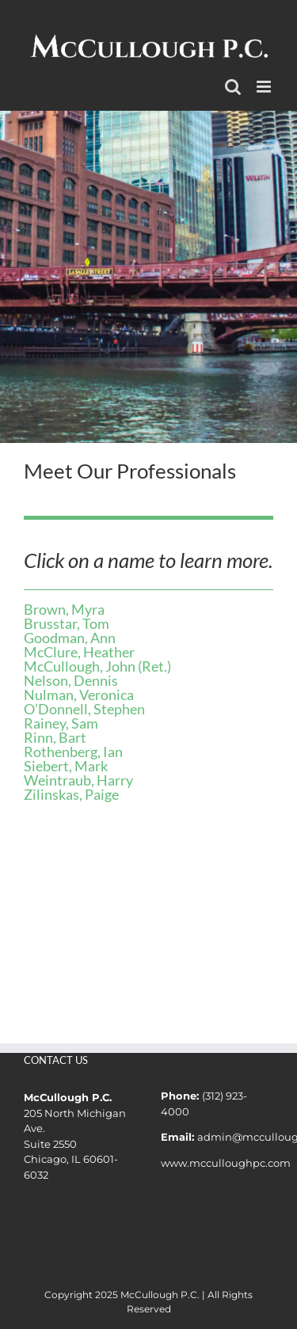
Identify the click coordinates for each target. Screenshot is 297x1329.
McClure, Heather (79, 652)
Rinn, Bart (55, 737)
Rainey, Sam (61, 723)
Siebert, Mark (66, 765)
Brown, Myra (64, 609)
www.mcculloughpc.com (226, 1163)
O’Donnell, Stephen (84, 709)
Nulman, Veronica (79, 694)
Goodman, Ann (70, 637)
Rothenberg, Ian (73, 751)
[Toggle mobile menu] (265, 86)
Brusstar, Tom (66, 623)
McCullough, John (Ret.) (97, 666)
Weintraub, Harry (78, 780)
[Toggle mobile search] (233, 86)
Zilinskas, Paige (71, 794)
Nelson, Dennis (71, 680)
